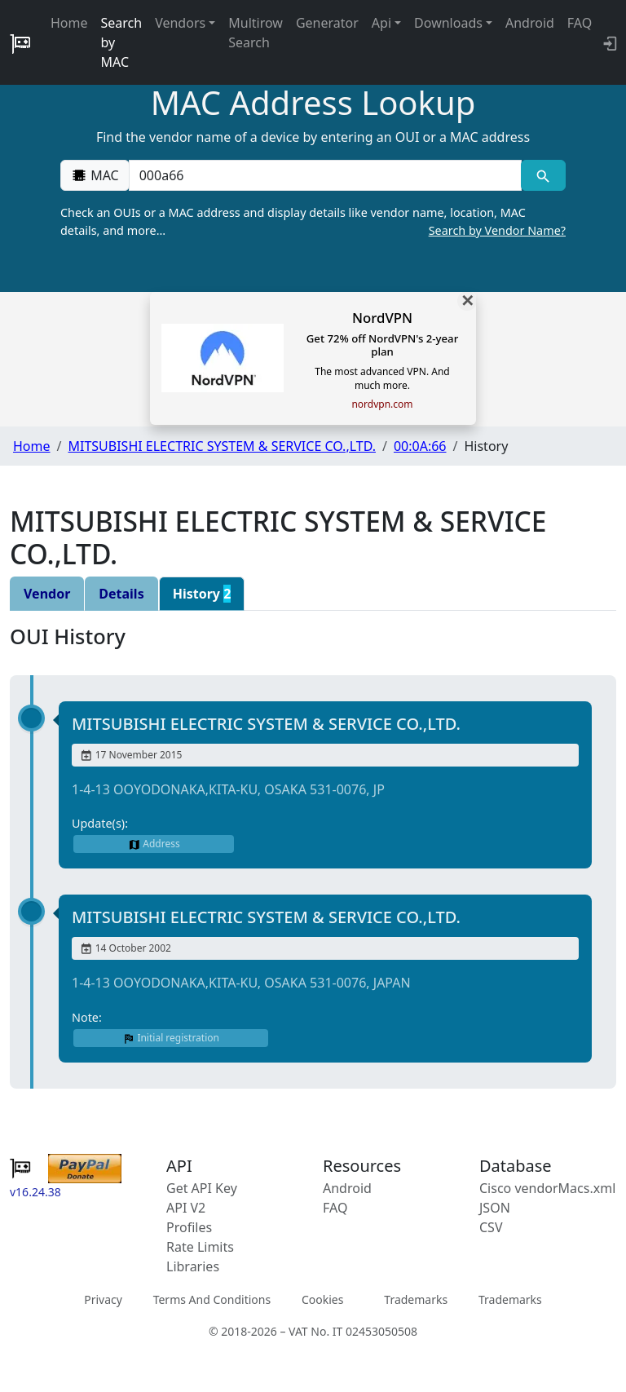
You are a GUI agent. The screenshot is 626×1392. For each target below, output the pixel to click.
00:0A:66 (420, 446)
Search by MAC (122, 42)
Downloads (448, 23)
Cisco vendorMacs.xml (547, 1188)
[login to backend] (608, 42)
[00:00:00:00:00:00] (325, 175)
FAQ (579, 23)
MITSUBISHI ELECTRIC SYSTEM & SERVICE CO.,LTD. (222, 446)
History (202, 594)
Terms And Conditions (212, 1299)
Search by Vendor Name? (497, 230)
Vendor (47, 594)
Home (69, 23)
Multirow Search (255, 32)
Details (121, 594)
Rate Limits (200, 1247)
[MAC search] (543, 175)
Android (529, 23)
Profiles (189, 1227)
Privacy (103, 1299)
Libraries (192, 1266)
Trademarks (415, 1299)
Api (381, 23)
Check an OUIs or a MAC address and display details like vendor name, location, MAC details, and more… (313, 222)
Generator (327, 23)
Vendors (180, 23)
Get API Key (201, 1188)
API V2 (185, 1208)
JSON (494, 1208)
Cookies (322, 1299)
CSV (491, 1227)
